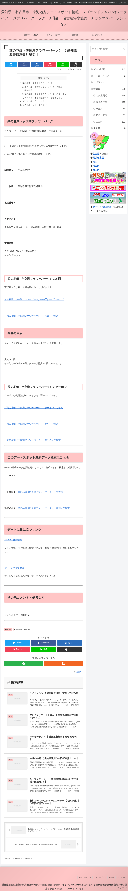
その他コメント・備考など (34, 105)
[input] (108, 49)
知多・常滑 (111, 115)
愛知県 (109, 89)
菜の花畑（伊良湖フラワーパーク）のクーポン (45, 94)
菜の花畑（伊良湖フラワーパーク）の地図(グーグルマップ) (34, 299)
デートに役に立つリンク (33, 101)
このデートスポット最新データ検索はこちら (42, 98)
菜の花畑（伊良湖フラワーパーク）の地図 (43, 87)
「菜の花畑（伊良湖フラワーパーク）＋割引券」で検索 (32, 440)
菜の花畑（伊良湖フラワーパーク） (38, 83)
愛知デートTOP (85, 877)
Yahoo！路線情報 (13, 539)
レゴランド (109, 82)
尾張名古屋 (111, 102)
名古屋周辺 (111, 96)
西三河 (111, 122)
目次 (40, 78)
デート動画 (109, 69)
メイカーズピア (109, 76)
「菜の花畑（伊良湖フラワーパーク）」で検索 (39, 492)
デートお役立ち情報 (14, 568)
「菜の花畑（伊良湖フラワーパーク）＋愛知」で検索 (43, 508)
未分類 (109, 128)
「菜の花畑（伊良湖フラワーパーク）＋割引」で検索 (31, 424)
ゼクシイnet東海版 (102, 207)
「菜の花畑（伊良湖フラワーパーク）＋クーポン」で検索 (33, 407)
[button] (124, 49)
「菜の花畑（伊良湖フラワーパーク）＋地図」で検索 (31, 315)
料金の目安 (27, 90)
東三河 (8, 630)
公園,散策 (18, 630)
